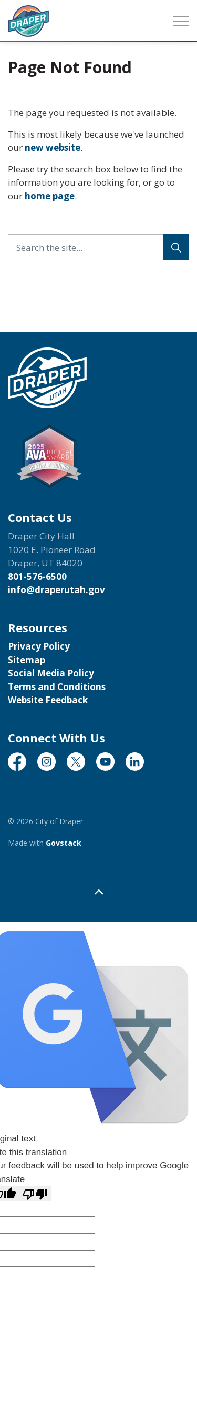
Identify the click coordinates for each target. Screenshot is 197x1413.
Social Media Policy (51, 673)
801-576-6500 (37, 576)
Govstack (63, 843)
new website (52, 147)
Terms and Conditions (57, 687)
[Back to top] (98, 892)
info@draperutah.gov (56, 590)
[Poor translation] (35, 1193)
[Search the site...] (98, 247)
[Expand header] (181, 21)
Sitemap (26, 660)
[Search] (176, 247)
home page (50, 196)
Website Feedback (48, 700)
